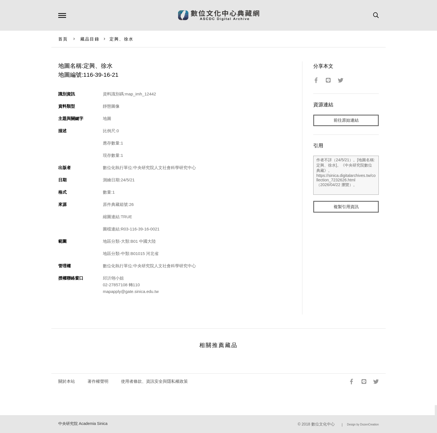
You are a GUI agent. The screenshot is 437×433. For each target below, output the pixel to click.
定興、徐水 (121, 39)
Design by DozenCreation (363, 424)
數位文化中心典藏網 (218, 15)
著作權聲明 (98, 381)
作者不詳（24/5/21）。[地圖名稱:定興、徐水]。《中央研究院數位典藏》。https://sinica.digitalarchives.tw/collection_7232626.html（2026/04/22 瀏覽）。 (346, 175)
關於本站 (66, 381)
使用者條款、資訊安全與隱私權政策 (154, 381)
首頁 (63, 39)
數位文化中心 (323, 424)
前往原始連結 (346, 120)
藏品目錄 (89, 39)
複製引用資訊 (346, 207)
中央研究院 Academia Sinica (83, 424)
